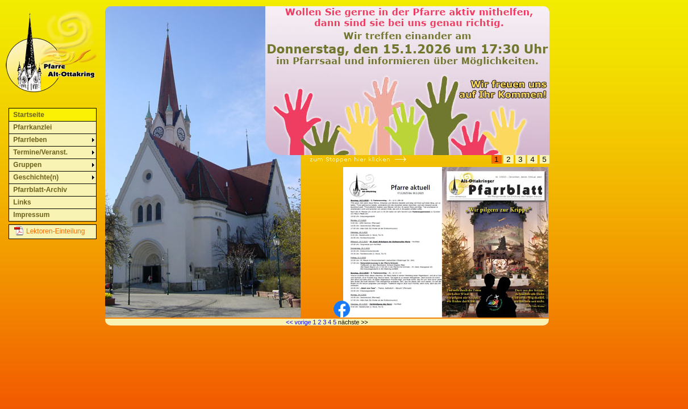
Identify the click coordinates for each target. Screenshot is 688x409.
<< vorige (298, 322)
